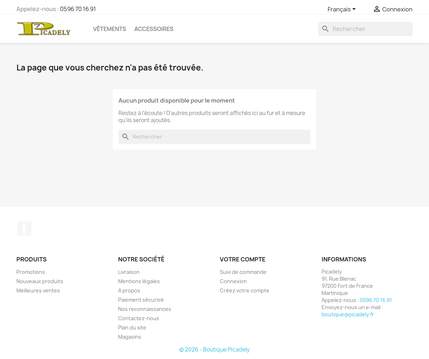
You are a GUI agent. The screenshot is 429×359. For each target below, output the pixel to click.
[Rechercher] (365, 29)
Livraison (129, 272)
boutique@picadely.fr (348, 314)
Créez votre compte (244, 290)
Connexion (233, 281)
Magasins (129, 336)
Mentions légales (139, 281)
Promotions (30, 272)
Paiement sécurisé (141, 299)
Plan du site (132, 327)
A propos (129, 290)
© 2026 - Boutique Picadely (214, 349)
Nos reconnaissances (144, 309)
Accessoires (153, 29)
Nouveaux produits (39, 281)
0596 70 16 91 (78, 9)
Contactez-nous (138, 318)
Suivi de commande (243, 272)
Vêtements (109, 29)
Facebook (24, 229)
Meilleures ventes (38, 290)
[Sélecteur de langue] (343, 9)
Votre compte (243, 259)
